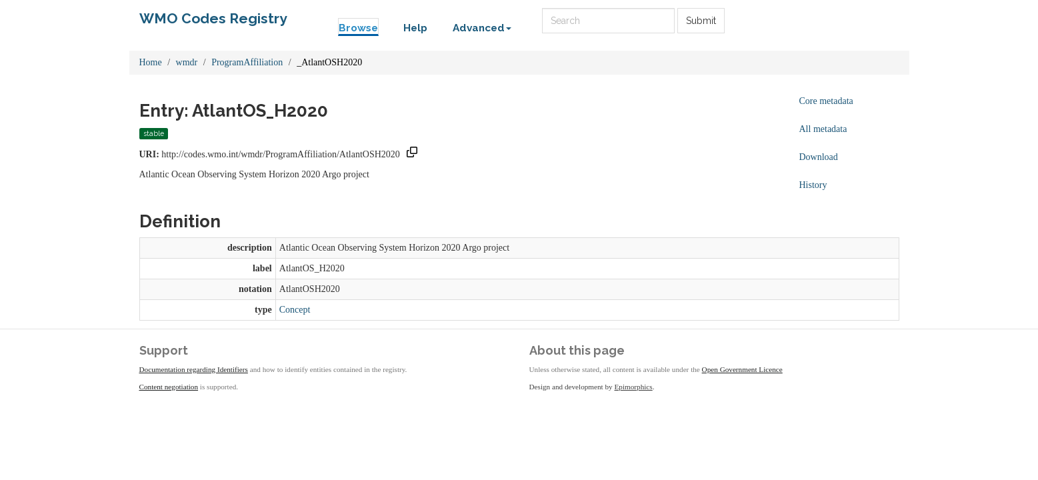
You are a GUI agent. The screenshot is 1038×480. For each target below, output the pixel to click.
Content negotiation (169, 387)
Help (415, 28)
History (813, 185)
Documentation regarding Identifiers (193, 369)
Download (818, 157)
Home (150, 62)
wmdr (187, 62)
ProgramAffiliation (247, 62)
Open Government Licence (742, 369)
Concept (295, 310)
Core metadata (826, 101)
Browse (358, 28)
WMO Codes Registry (213, 18)
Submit (701, 20)
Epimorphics (634, 387)
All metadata (823, 129)
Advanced (482, 28)
